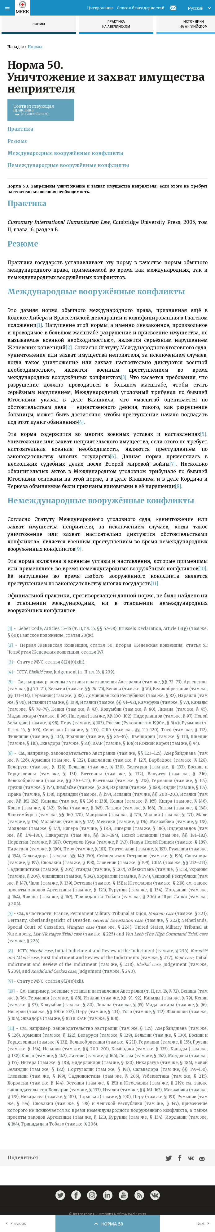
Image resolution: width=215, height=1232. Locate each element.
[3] (123, 377)
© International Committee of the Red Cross (107, 1214)
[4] (81, 422)
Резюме (17, 141)
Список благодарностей (140, 8)
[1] (39, 325)
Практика (20, 129)
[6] (113, 457)
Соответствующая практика (40, 110)
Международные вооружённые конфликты (65, 153)
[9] (78, 549)
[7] (172, 464)
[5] (203, 434)
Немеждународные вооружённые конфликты (68, 165)
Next (204, 1223)
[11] (154, 584)
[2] (69, 348)
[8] (178, 486)
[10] (202, 569)
